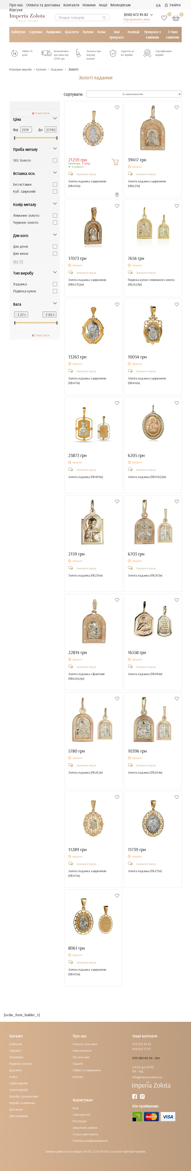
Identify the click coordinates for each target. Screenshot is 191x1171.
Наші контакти (82, 1050)
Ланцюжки (53, 32)
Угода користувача (85, 1134)
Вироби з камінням (22, 1103)
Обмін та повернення (87, 1070)
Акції (103, 4)
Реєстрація (80, 1121)
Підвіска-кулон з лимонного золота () (151, 282)
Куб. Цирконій (24, 191)
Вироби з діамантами (23, 1096)
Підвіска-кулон (24, 291)
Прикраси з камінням (152, 34)
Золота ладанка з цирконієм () (87, 183)
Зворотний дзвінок (85, 1127)
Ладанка (20, 284)
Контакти (71, 4)
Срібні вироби (18, 1083)
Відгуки (15, 9)
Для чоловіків (18, 1116)
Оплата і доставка (85, 1044)
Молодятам (120, 4)
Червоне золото (25, 222)
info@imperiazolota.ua (147, 1077)
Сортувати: (73, 94)
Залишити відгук (86, 174)
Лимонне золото (26, 215)
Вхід (76, 1108)
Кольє (101, 32)
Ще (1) (18, 261)
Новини (89, 4)
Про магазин (81, 1057)
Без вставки (22, 184)
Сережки (35, 32)
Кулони (88, 32)
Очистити (41, 113)
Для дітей (20, 246)
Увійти (173, 4)
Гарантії (78, 1063)
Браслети (72, 32)
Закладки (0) (81, 1114)
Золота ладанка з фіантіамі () (86, 676)
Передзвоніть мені (136, 19)
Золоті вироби (18, 1090)
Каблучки (18, 32)
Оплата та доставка (43, 4)
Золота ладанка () (85, 477)
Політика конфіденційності (90, 1141)
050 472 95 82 (141, 1044)
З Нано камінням (172, 34)
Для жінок (20, 253)
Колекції (133, 32)
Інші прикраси (116, 34)
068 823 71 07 (141, 1049)
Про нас (16, 4)
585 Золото (22, 160)
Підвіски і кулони (20, 1063)
